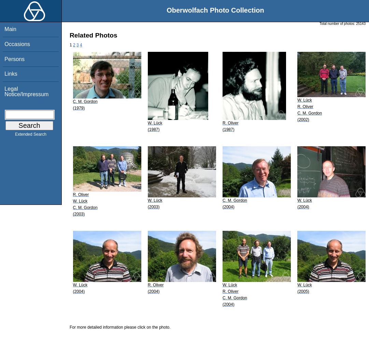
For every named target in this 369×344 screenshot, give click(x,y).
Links (10, 74)
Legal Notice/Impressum (26, 91)
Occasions (17, 44)
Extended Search (30, 136)
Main (10, 29)
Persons (14, 59)
